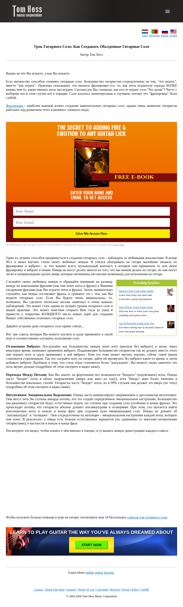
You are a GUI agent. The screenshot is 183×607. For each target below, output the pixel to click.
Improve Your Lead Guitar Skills (136, 290)
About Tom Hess (55, 589)
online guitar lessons (100, 572)
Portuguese (154, 35)
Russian (165, 35)
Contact (38, 589)
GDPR (145, 589)
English (173, 35)
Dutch (145, 35)
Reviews (115, 589)
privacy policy (119, 245)
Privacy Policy (130, 589)
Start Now (91, 545)
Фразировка (14, 106)
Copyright (102, 589)
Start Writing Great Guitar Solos (136, 307)
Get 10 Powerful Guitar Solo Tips (136, 323)
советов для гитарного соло (147, 517)
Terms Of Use (86, 589)
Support (71, 589)
